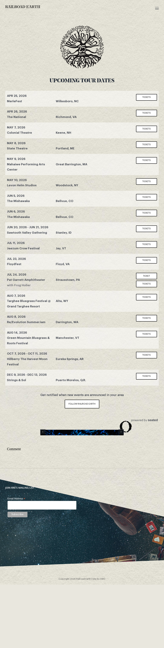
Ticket (146, 276)
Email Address (16, 550)
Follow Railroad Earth (82, 404)
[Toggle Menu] (157, 8)
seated (153, 420)
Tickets (146, 97)
